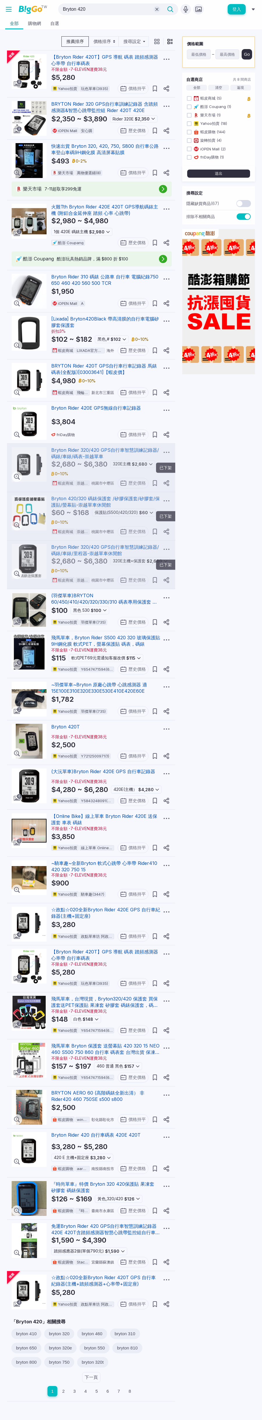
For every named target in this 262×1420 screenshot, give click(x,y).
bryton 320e (60, 1347)
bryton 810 (127, 1347)
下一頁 (91, 1377)
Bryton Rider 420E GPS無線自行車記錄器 (96, 408)
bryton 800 (26, 1362)
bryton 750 (59, 1362)
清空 (218, 88)
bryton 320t (93, 1362)
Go (247, 54)
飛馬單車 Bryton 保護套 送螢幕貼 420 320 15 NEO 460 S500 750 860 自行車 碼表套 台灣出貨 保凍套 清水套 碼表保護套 (105, 1052)
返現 (240, 88)
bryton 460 (92, 1333)
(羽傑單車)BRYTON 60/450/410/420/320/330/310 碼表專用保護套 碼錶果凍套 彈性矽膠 (104, 602)
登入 (236, 9)
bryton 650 (26, 1347)
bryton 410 (26, 1333)
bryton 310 (125, 1333)
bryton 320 (59, 1333)
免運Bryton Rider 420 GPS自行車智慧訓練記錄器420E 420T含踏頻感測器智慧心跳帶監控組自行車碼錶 (105, 1232)
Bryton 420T (65, 727)
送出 (218, 173)
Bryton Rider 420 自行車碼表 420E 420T (96, 1135)
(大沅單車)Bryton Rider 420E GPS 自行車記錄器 (103, 771)
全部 (196, 88)
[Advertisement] (218, 415)
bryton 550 (94, 1347)
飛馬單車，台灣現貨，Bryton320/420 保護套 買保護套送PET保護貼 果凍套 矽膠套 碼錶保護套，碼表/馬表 (105, 1005)
